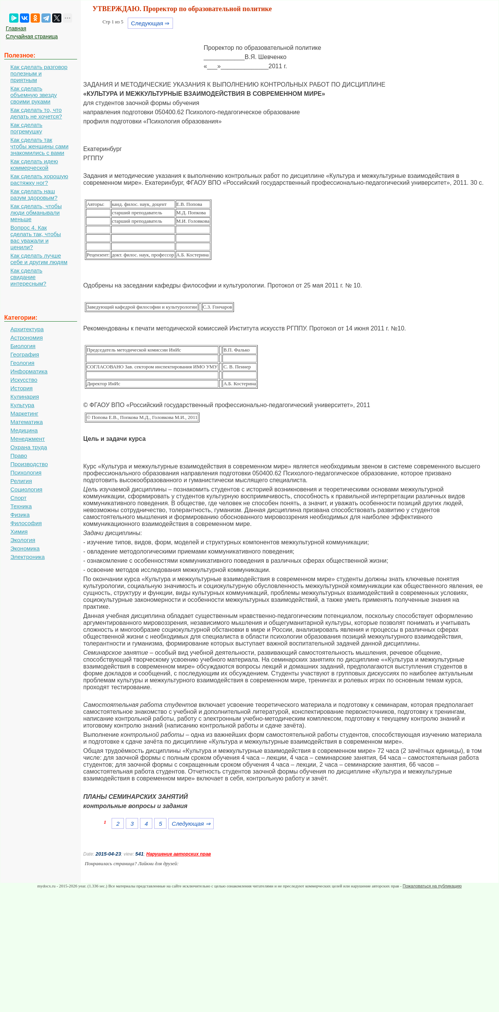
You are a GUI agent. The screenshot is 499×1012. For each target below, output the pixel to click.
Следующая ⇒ (150, 23)
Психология (25, 472)
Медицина (24, 430)
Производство (29, 464)
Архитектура (27, 329)
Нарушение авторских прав (178, 854)
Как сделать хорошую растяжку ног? (39, 179)
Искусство (23, 379)
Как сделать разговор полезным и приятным (39, 73)
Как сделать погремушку (26, 128)
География (24, 354)
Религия (21, 481)
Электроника (27, 557)
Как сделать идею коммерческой (34, 164)
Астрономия (26, 337)
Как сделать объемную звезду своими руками (33, 95)
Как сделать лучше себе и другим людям (39, 258)
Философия (26, 523)
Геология (22, 363)
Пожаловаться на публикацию (432, 886)
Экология (22, 540)
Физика (20, 514)
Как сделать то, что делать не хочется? (36, 113)
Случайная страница (32, 36)
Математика (26, 422)
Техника (21, 506)
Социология (26, 489)
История (21, 388)
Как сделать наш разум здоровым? (34, 194)
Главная (16, 28)
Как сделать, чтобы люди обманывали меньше (36, 212)
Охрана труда (28, 447)
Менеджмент (27, 438)
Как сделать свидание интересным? (28, 277)
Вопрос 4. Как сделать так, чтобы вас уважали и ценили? (35, 237)
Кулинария (24, 396)
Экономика (25, 548)
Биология (22, 346)
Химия (19, 531)
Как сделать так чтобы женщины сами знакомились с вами (39, 146)
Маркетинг (24, 413)
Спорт (18, 498)
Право (18, 455)
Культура (22, 405)
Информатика (29, 371)
